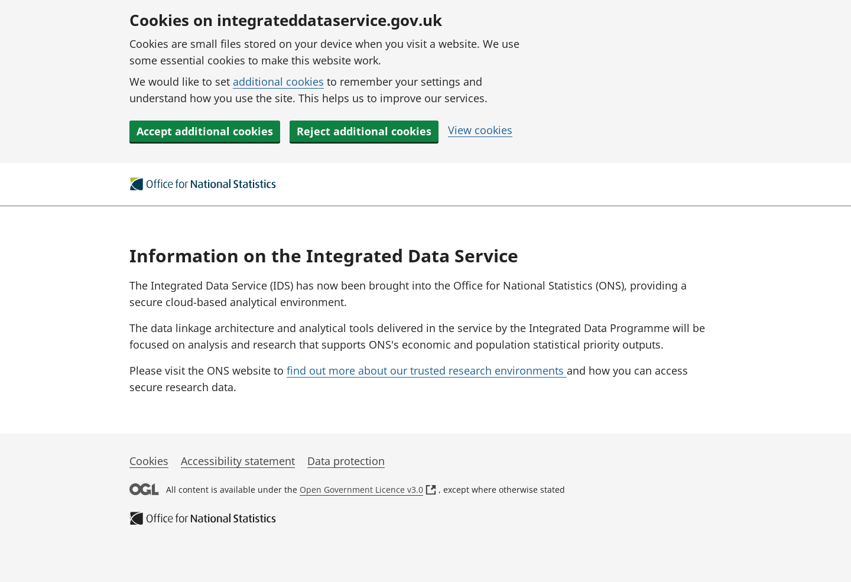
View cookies (480, 130)
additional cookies (278, 81)
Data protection (346, 461)
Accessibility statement (238, 461)
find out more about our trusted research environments (427, 370)
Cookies (148, 461)
